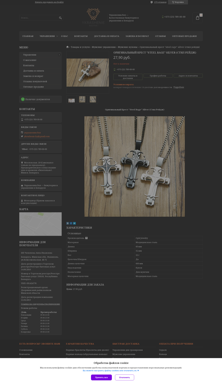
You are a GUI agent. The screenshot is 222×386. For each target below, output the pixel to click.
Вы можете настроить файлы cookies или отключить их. (110, 370)
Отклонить (124, 377)
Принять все (101, 377)
